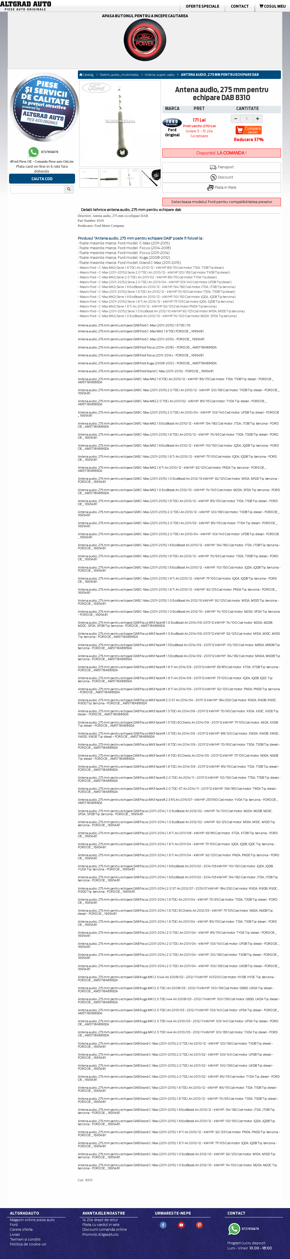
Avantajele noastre (103, 1213)
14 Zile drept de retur (100, 1220)
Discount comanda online (104, 1229)
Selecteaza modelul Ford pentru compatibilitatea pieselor (221, 202)
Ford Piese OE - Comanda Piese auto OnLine (42, 161)
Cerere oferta (21, 1229)
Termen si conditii (25, 1239)
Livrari (15, 1234)
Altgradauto (24, 1213)
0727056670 (250, 1229)
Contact (240, 6)
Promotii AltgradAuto (100, 1234)
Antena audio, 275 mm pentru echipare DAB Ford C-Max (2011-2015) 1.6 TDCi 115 (134, 325)
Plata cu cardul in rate (101, 1225)
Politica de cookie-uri (28, 1244)
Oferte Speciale (202, 6)
